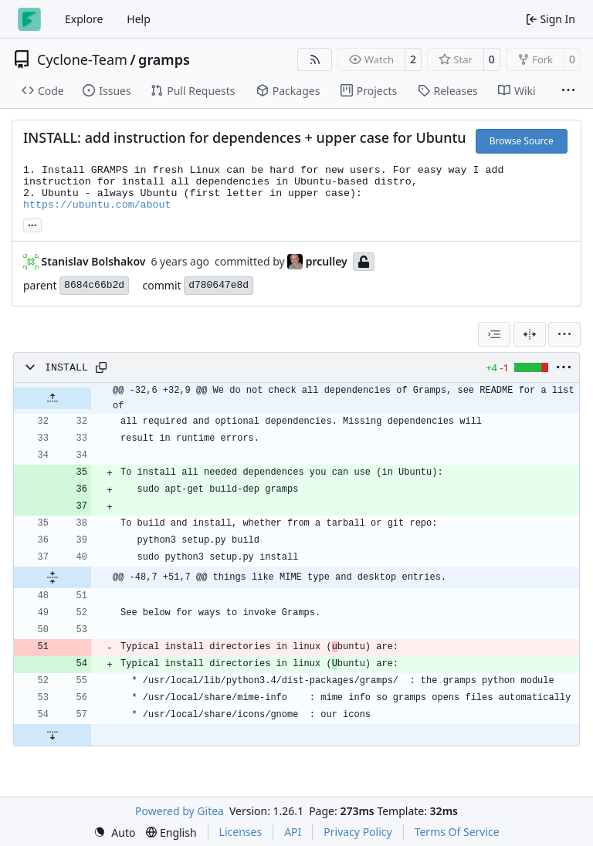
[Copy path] (101, 367)
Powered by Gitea (179, 811)
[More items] (568, 91)
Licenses (241, 831)
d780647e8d (218, 285)
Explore (84, 19)
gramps (164, 59)
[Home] (29, 19)
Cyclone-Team (82, 59)
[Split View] (529, 334)
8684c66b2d (94, 285)
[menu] (564, 334)
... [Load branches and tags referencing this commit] (32, 223)
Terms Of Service (457, 831)
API (292, 831)
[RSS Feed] (315, 59)
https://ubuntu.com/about (97, 205)
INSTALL (66, 368)
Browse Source (522, 140)
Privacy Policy (357, 831)
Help (139, 19)
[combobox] (494, 334)
